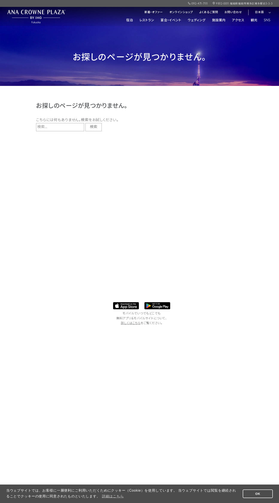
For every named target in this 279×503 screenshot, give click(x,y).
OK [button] (257, 493)
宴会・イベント (171, 20)
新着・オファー (153, 12)
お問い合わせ (233, 12)
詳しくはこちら (131, 323)
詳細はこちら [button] (113, 496)
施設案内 (219, 20)
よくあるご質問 (208, 12)
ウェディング (197, 20)
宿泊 (129, 20)
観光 (254, 20)
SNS (267, 20)
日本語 (259, 12)
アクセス (238, 20)
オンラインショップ (181, 12)
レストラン (147, 20)
